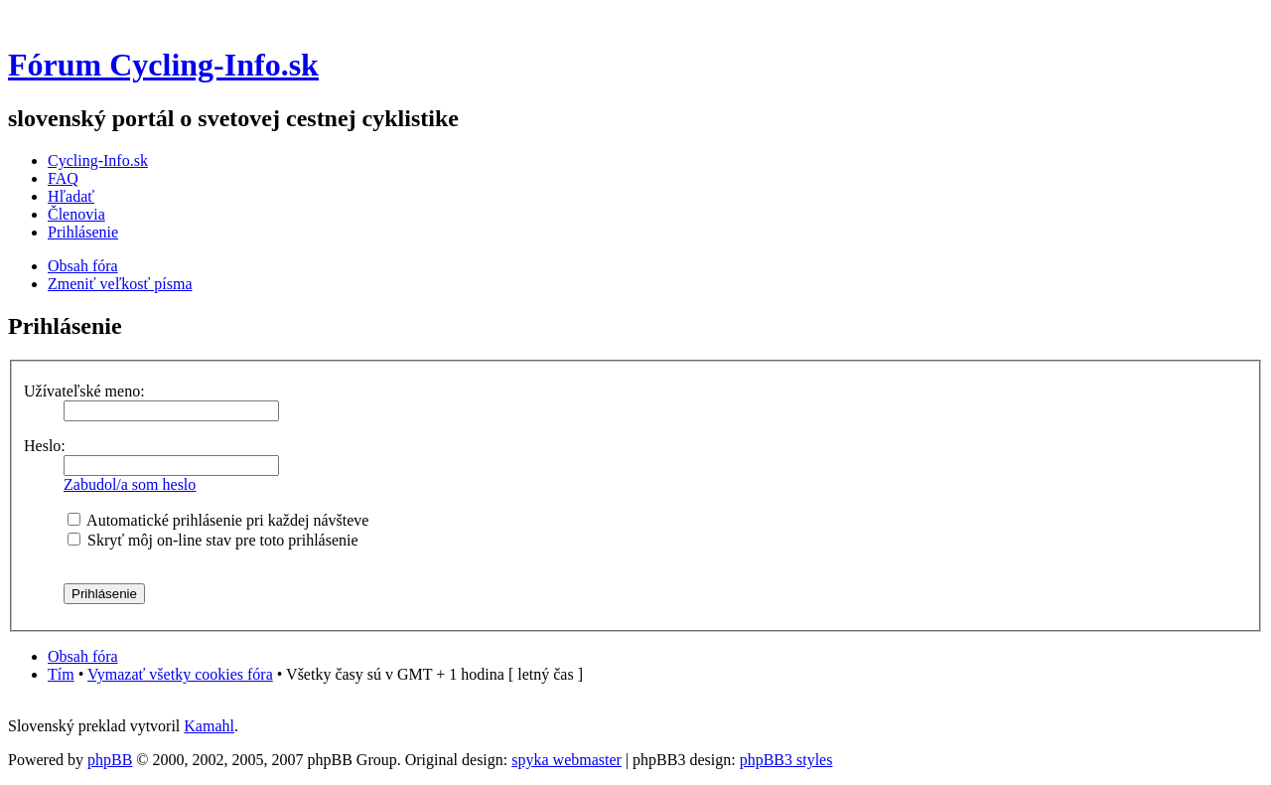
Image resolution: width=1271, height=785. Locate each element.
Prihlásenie (83, 232)
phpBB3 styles (786, 759)
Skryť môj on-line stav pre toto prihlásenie (213, 540)
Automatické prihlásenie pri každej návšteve (218, 520)
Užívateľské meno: (84, 391)
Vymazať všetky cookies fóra (180, 674)
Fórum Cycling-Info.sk (163, 64)
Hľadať (71, 196)
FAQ (63, 178)
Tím (61, 674)
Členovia (76, 214)
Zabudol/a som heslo (130, 484)
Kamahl (209, 725)
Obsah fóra (83, 265)
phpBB (109, 759)
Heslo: (45, 445)
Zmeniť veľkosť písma (120, 283)
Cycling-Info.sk (98, 160)
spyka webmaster (566, 759)
